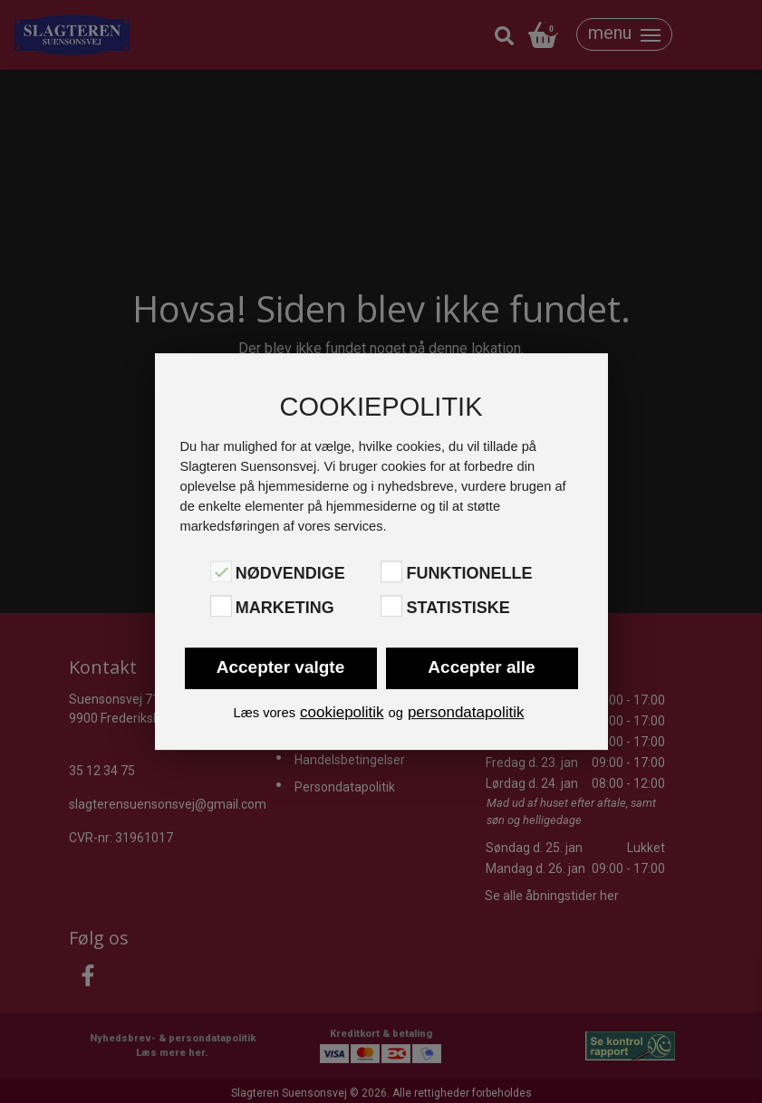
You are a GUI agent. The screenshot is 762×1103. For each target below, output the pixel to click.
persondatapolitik (466, 712)
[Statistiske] (391, 606)
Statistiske (457, 608)
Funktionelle (469, 573)
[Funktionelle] (391, 571)
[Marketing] (221, 606)
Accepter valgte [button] (281, 666)
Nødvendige (290, 573)
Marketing (285, 608)
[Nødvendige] (221, 571)
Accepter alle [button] (481, 666)
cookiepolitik (342, 712)
